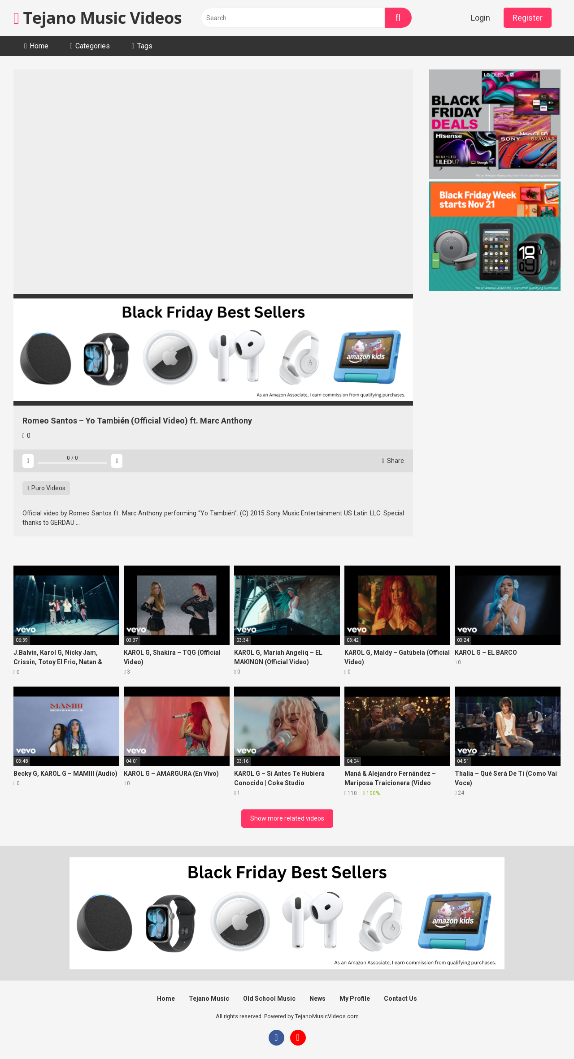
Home (39, 46)
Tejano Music (209, 998)
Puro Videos (46, 488)
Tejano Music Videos (97, 18)
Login (480, 17)
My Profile (354, 998)
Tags (144, 46)
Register (528, 17)
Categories (92, 46)
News (317, 998)
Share (393, 460)
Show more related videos (287, 818)
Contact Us (400, 998)
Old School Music (269, 998)
